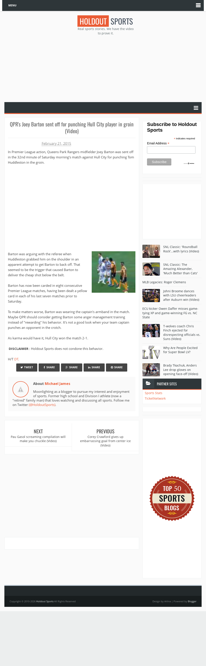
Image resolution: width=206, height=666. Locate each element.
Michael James (57, 383)
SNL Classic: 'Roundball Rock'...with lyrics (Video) (181, 249)
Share (49, 367)
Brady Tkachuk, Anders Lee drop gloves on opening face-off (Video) (180, 369)
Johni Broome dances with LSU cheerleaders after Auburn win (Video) (181, 295)
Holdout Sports (45, 601)
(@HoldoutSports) (42, 404)
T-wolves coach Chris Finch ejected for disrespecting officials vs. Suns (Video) (181, 332)
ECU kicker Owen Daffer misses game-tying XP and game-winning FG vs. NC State (170, 312)
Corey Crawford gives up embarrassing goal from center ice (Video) (105, 441)
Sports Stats (153, 393)
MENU (12, 5)
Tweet (26, 367)
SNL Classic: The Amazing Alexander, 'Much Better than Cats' (180, 268)
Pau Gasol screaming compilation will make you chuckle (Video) (38, 439)
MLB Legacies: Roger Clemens (164, 282)
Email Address (158, 143)
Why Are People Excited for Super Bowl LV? (180, 350)
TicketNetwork (155, 398)
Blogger (192, 601)
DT (16, 359)
